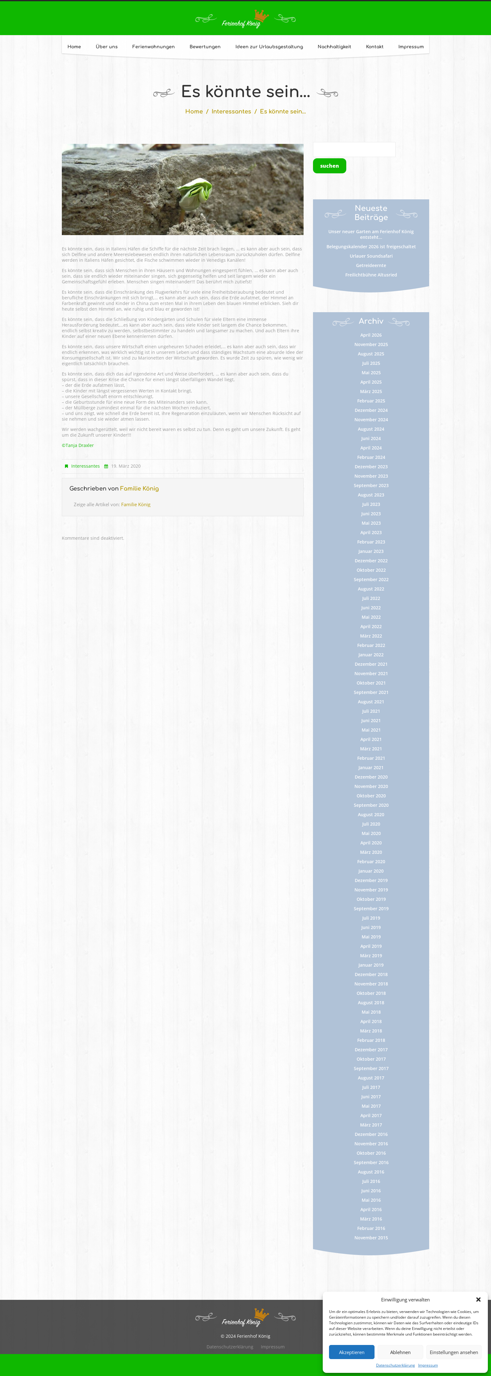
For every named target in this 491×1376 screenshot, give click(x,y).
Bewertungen (205, 47)
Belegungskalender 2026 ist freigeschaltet (371, 246)
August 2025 (371, 354)
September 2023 (371, 485)
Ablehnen (400, 1352)
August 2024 (371, 429)
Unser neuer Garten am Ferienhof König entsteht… (371, 234)
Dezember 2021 (371, 664)
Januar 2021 (371, 767)
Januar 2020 (371, 871)
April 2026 (371, 335)
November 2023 (371, 476)
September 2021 (371, 692)
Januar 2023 (371, 551)
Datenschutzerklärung (395, 1365)
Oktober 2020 (371, 796)
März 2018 (371, 1031)
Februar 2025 (371, 401)
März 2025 (371, 391)
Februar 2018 (371, 1040)
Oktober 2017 (371, 1059)
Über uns (107, 47)
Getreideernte (371, 265)
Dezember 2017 (371, 1050)
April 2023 (371, 532)
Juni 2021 (371, 720)
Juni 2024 (371, 438)
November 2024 (371, 420)
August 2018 (371, 1003)
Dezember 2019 (371, 880)
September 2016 (371, 1162)
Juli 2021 (371, 711)
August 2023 (371, 495)
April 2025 (371, 382)
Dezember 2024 (371, 410)
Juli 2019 (371, 918)
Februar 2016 (371, 1228)
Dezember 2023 (371, 467)
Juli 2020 (371, 824)
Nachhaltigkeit (334, 47)
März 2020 (371, 852)
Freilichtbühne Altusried (371, 275)
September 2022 (371, 579)
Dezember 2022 (371, 561)
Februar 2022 (371, 645)
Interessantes (231, 111)
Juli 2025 (371, 363)
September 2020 (371, 805)
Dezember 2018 (371, 974)
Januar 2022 (371, 655)
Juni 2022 (371, 608)
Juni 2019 (371, 927)
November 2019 (371, 890)
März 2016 (371, 1219)
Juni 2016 (371, 1191)
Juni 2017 (371, 1097)
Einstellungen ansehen (454, 1352)
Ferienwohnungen (153, 47)
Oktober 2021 (371, 683)
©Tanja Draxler (78, 445)
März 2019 (371, 955)
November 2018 (371, 984)
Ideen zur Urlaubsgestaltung (269, 47)
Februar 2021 (371, 758)
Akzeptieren (351, 1352)
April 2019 (371, 946)
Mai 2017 (371, 1106)
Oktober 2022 (371, 570)
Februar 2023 (371, 542)
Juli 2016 (371, 1181)
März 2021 (371, 749)
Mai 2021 (371, 730)
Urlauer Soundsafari (371, 256)
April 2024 (371, 448)
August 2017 (371, 1078)
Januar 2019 (371, 965)
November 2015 (371, 1238)
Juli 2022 (371, 598)
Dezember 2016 (371, 1134)
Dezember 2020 (371, 777)
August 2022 (371, 589)
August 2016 (371, 1172)
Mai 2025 (371, 373)
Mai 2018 (371, 1012)
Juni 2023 (371, 514)
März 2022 (371, 636)
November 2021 (371, 673)
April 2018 (371, 1021)
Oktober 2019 (371, 899)
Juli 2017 (371, 1087)
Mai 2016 (371, 1200)
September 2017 (371, 1068)
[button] (478, 1299)
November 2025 (371, 344)
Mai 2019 (371, 937)
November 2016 (371, 1144)
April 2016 (371, 1209)
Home (74, 47)
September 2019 (371, 908)
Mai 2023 (371, 523)
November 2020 (371, 786)
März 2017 (371, 1125)
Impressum (428, 1365)
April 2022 (371, 626)
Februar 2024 (371, 457)
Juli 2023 (371, 504)
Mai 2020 (371, 833)
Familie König (139, 489)
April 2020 (371, 843)
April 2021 (371, 739)
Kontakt (375, 47)
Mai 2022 (371, 617)
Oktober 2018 (371, 993)
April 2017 (371, 1115)
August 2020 (371, 814)
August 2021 (371, 702)
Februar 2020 (371, 861)
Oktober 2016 (371, 1153)
